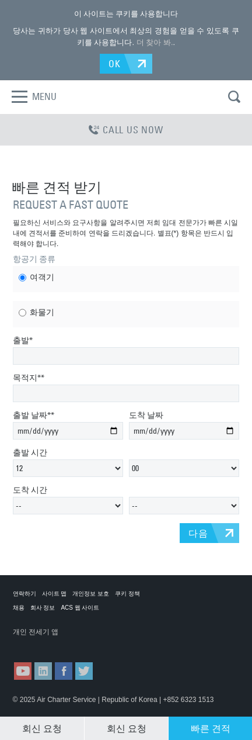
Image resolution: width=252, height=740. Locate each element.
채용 (18, 607)
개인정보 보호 (90, 593)
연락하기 (24, 593)
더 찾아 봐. (154, 42)
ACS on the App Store (41, 643)
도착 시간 (30, 490)
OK (114, 64)
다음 (198, 533)
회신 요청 (42, 728)
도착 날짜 (146, 415)
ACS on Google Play (99, 643)
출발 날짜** (33, 415)
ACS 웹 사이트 (80, 607)
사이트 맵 (54, 593)
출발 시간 (30, 452)
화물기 (36, 312)
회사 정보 (42, 607)
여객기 (36, 277)
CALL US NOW (126, 130)
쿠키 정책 (127, 593)
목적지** (28, 378)
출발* (23, 340)
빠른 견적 (210, 728)
